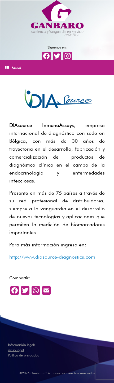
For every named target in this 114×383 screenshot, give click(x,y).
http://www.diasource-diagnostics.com (52, 256)
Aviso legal (16, 349)
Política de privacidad (23, 355)
